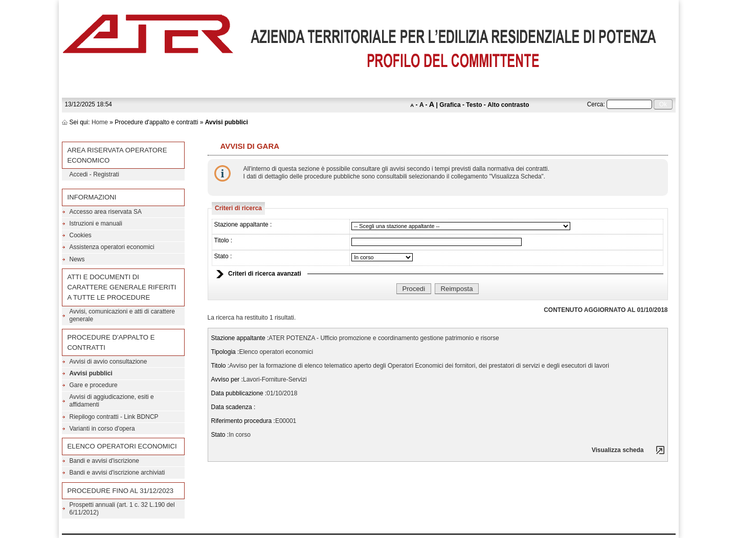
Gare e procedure (94, 385)
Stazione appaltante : (243, 224)
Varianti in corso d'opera (102, 428)
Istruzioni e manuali (96, 223)
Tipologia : (225, 351)
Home (100, 122)
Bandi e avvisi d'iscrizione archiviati (117, 472)
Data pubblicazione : (239, 393)
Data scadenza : (233, 407)
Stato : (223, 256)
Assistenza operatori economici (112, 247)
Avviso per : (227, 379)
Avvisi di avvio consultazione (108, 361)
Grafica (449, 104)
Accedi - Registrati (94, 174)
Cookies (81, 235)
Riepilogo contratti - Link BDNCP (114, 416)
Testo (474, 104)
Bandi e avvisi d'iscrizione (104, 460)
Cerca (595, 104)
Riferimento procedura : (243, 420)
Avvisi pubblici (91, 373)
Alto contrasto (508, 104)
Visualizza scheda (618, 450)
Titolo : (223, 240)
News (77, 259)
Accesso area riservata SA (106, 211)
